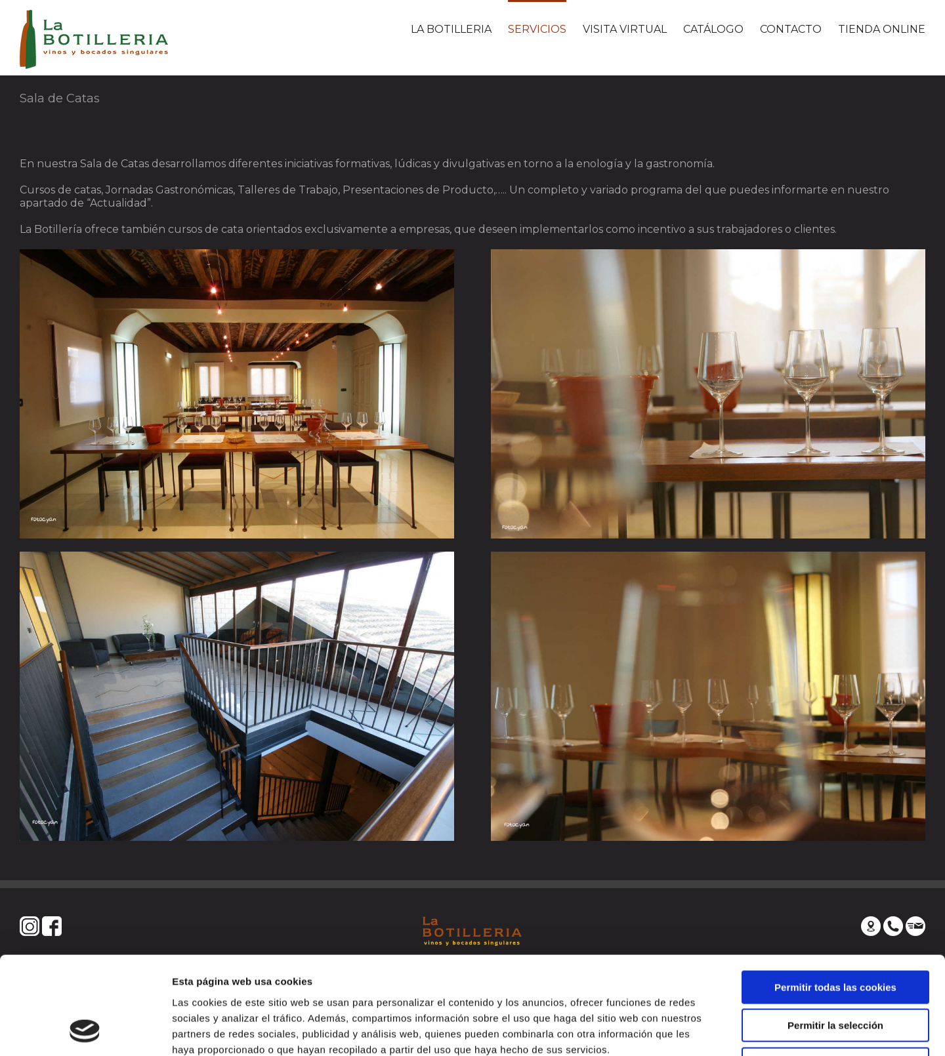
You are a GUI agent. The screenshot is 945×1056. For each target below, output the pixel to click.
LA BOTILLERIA (451, 29)
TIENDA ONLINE (881, 29)
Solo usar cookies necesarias (835, 972)
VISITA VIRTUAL (625, 29)
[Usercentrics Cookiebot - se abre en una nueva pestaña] (85, 1030)
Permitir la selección (835, 934)
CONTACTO (791, 29)
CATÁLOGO (713, 29)
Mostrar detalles (705, 1030)
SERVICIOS (537, 29)
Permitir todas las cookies (835, 895)
